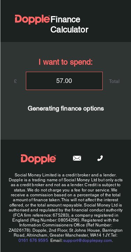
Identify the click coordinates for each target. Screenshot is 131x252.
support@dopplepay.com (87, 240)
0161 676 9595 (33, 240)
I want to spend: (65, 62)
